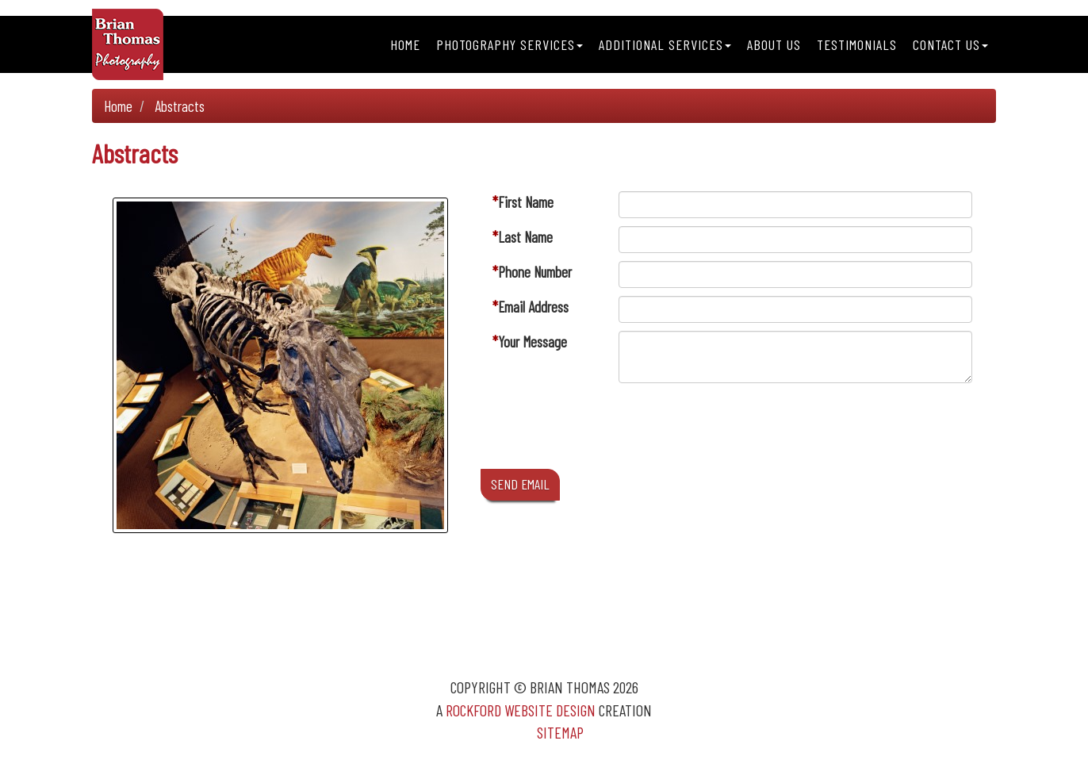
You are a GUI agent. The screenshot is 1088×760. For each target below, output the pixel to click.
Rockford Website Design (521, 710)
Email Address (533, 306)
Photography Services (509, 44)
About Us (774, 44)
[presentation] (739, 430)
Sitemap (560, 732)
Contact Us (950, 44)
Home (405, 44)
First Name (526, 202)
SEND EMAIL (520, 484)
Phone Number (535, 272)
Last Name (525, 237)
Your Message (532, 341)
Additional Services (665, 44)
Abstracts (180, 106)
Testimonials (857, 44)
